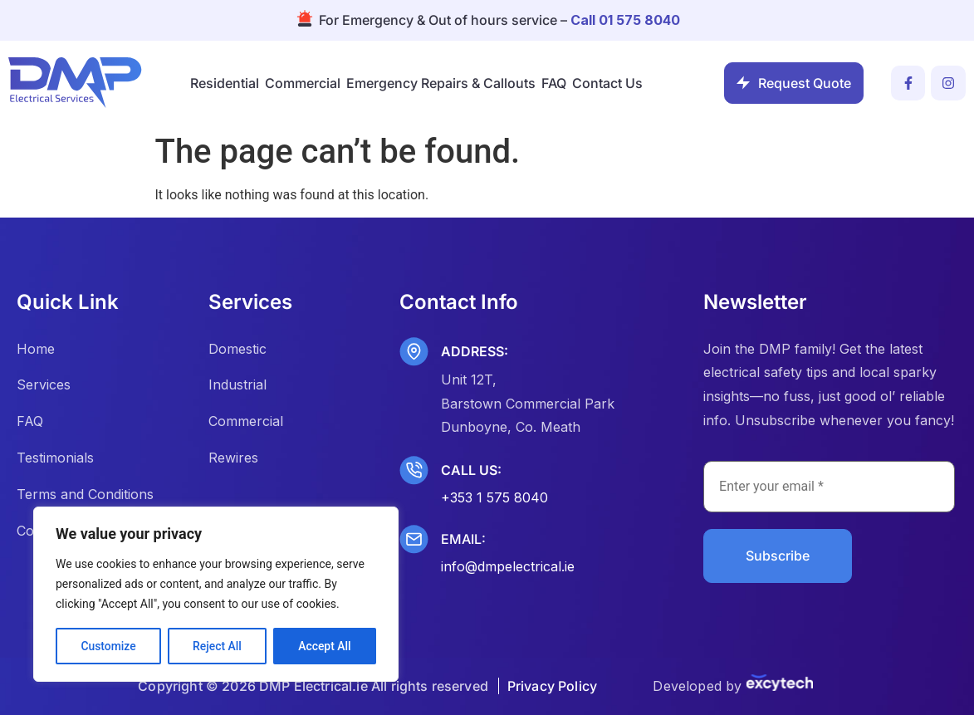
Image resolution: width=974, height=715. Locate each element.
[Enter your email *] (829, 486)
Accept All (324, 646)
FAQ (553, 83)
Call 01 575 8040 (625, 20)
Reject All (217, 646)
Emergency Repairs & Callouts (441, 83)
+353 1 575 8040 (494, 497)
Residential (224, 83)
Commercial (302, 83)
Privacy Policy (552, 686)
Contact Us (607, 83)
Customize (108, 646)
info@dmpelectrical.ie (508, 566)
